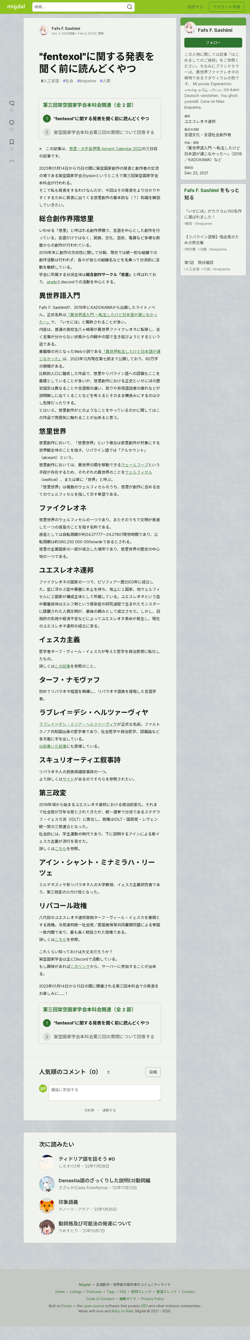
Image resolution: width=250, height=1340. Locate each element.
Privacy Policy (152, 1299)
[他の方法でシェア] (12, 161)
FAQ (123, 1292)
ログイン (195, 6)
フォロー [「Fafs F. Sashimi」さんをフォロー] (213, 42)
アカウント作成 (226, 6)
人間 (105, 81)
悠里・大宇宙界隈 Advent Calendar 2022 (105, 148)
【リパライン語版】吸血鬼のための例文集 (212, 243)
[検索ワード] (83, 7)
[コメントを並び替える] (108, 1072)
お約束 (89, 1110)
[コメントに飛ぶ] (12, 125)
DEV (144, 1306)
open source (93, 1306)
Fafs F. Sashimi (66, 28)
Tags (111, 1292)
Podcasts (94, 1292)
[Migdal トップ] (16, 7)
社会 (68, 81)
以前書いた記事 (52, 746)
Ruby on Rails (122, 1311)
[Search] (130, 7)
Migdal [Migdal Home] (85, 1284)
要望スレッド (166, 1292)
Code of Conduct (100, 1299)
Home (60, 1292)
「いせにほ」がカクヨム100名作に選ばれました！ (212, 217)
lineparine (86, 81)
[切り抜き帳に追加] (12, 144)
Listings (76, 1292)
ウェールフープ (134, 464)
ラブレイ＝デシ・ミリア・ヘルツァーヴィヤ (78, 724)
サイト (68, 779)
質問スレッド (141, 1292)
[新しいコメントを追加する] (105, 1092)
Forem (67, 1306)
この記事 (62, 666)
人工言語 (50, 81)
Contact (188, 1292)
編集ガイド (127, 1299)
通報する (109, 1110)
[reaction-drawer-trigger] (11, 105)
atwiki (52, 281)
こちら (60, 848)
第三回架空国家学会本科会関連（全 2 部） (89, 105)
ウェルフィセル (138, 472)
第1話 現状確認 (212, 266)
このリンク (80, 966)
